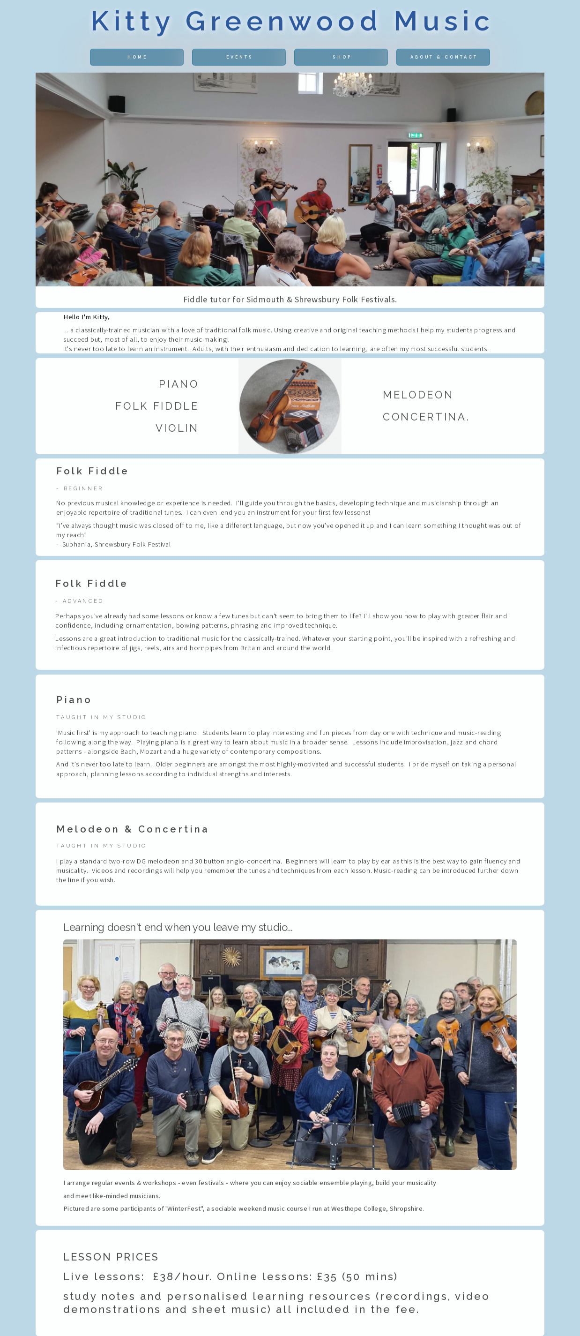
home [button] (137, 59)
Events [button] (239, 59)
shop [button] (342, 59)
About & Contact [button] (444, 59)
